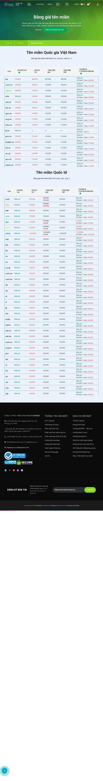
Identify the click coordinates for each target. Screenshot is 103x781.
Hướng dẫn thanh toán (52, 714)
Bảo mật (57, 6)
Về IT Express (50, 691)
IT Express (39, 776)
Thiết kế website (78, 691)
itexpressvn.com (23, 718)
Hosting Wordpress (80, 707)
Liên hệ (47, 726)
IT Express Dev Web (73, 776)
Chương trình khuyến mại (81, 722)
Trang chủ (7, 43)
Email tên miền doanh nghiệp (83, 710)
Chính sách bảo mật (51, 699)
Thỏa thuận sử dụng (52, 695)
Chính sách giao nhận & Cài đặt (55, 707)
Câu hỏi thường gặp (51, 722)
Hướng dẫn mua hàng (52, 710)
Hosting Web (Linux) (80, 703)
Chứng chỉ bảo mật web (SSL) (83, 714)
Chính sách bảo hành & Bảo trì (55, 703)
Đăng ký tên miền (79, 695)
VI (83, 7)
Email (50, 7)
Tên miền (31, 6)
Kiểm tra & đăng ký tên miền (55, 29)
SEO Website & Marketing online (84, 718)
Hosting (42, 7)
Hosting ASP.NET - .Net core (83, 699)
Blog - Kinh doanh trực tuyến (82, 726)
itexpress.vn (11, 718)
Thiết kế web (19, 6)
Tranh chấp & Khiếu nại (52, 718)
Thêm (77, 7)
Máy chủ (67, 6)
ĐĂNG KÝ (88, 760)
